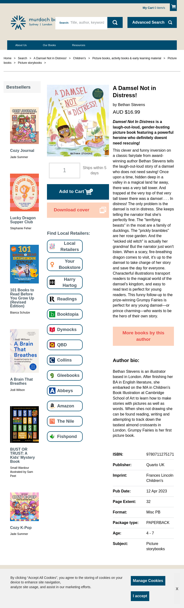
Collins (64, 360)
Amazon (65, 405)
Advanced (148, 22)
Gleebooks (68, 375)
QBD (62, 344)
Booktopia (67, 314)
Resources (78, 45)
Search (63, 22)
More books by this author (143, 336)
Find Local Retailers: (68, 233)
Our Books (49, 45)
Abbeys (65, 390)
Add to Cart (71, 191)
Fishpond (67, 436)
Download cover (71, 209)
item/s (154, 8)
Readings (67, 298)
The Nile (65, 421)
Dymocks (66, 329)
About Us (21, 45)
